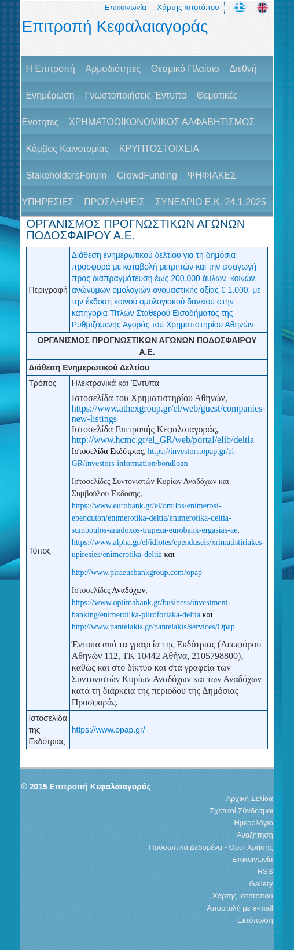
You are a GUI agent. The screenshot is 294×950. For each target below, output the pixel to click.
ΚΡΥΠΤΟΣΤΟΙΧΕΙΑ (159, 149)
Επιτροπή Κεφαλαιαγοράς (114, 26)
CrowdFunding (147, 175)
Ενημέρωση (49, 95)
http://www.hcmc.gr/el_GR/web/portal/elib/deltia (163, 440)
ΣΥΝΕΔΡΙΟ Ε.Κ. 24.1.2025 (210, 202)
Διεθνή (243, 69)
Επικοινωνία (125, 7)
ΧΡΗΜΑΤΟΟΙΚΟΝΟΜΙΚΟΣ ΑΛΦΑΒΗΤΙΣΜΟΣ (162, 122)
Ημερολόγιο (253, 822)
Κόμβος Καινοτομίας (67, 149)
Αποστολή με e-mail (240, 908)
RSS (265, 871)
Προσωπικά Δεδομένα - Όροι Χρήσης (211, 847)
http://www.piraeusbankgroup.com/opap (137, 572)
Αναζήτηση (255, 835)
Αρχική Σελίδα (249, 798)
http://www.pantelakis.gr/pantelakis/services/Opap (153, 627)
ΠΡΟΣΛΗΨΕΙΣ (114, 202)
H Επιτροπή (50, 69)
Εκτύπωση (255, 920)
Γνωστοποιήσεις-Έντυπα (135, 95)
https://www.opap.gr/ (108, 729)
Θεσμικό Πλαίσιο (185, 69)
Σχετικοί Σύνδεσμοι (241, 810)
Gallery (261, 883)
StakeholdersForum (65, 175)
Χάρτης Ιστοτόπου (188, 7)
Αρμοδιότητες (113, 69)
